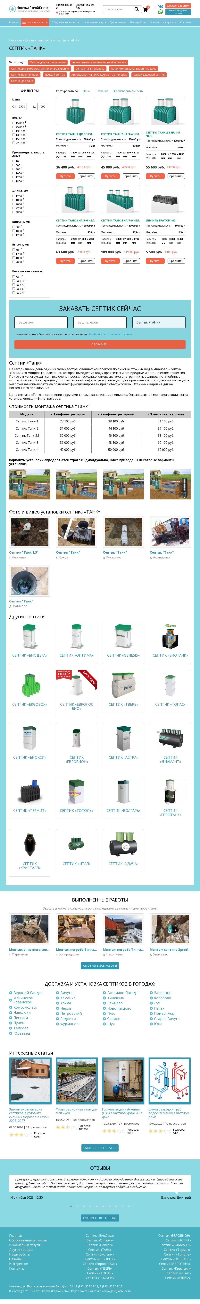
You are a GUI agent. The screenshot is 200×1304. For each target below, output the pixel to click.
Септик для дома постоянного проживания (40, 67)
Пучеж (18, 1027)
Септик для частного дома (48, 61)
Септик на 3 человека (90, 67)
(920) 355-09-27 (86, 7)
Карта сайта (79, 1296)
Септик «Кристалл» (176, 1273)
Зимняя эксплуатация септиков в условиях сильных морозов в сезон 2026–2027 (29, 1119)
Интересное (169, 23)
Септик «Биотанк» (100, 1259)
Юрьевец (21, 1038)
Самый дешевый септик (149, 73)
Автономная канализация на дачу (133, 67)
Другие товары (118, 23)
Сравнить (86, 175)
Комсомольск (25, 1012)
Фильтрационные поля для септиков (76, 1116)
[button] (71, 1211)
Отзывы (154, 23)
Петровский (71, 1018)
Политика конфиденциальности (109, 1296)
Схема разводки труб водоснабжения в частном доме (168, 1118)
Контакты (185, 23)
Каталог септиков (38, 23)
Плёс (111, 1018)
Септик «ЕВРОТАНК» (175, 1268)
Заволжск (162, 997)
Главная (13, 23)
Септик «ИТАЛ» (179, 1278)
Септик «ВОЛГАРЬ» (176, 1264)
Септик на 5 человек (24, 73)
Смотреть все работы (100, 970)
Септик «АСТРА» (178, 1245)
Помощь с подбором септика (178, 13)
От (19, 105)
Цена (86, 90)
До (40, 105)
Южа (158, 1028)
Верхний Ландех (27, 997)
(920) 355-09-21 (64, 7)
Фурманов (69, 1028)
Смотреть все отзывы (100, 1222)
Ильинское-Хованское (23, 1004)
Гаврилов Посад (121, 997)
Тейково (21, 1032)
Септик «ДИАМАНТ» (175, 1250)
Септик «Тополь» (177, 1259)
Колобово (162, 1002)
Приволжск (164, 1018)
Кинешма (115, 1002)
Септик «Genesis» (100, 1250)
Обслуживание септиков (65, 23)
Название (102, 90)
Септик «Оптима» (100, 1245)
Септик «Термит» (177, 1254)
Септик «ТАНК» (100, 1254)
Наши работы (138, 23)
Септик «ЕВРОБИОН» (174, 1240)
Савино (113, 1023)
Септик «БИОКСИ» (100, 1282)
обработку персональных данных (110, 333)
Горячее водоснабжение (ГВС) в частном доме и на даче (122, 1118)
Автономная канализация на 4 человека (99, 61)
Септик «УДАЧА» (178, 1282)
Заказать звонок (178, 6)
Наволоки (22, 1017)
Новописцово (119, 1013)
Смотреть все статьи (100, 1152)
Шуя (111, 1028)
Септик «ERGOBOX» (100, 1264)
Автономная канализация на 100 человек (99, 73)
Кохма (65, 1007)
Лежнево (115, 1007)
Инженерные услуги (94, 23)
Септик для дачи (22, 80)
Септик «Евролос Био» (100, 1268)
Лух (157, 1007)
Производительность (128, 90)
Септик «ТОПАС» (100, 1278)
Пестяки (20, 1022)
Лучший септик (55, 73)
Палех (159, 1013)
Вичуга (66, 997)
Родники (68, 1023)
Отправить (100, 343)
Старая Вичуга (166, 1023)
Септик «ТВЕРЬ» (100, 1273)
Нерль (65, 1013)
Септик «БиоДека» (100, 1240)
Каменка (67, 1002)
